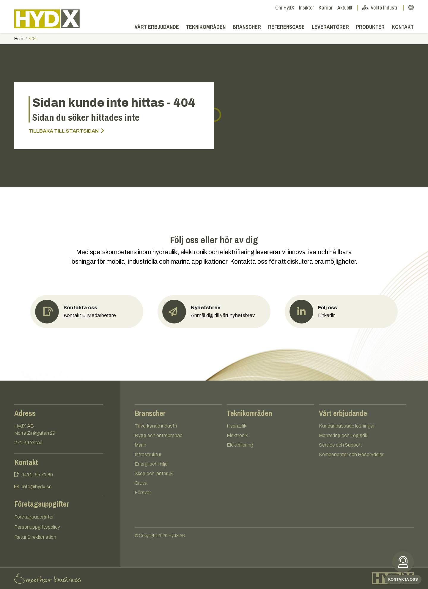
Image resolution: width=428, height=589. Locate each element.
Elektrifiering (240, 444)
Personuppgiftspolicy (37, 527)
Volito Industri (383, 7)
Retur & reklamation (35, 537)
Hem (18, 39)
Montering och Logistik (343, 435)
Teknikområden (206, 27)
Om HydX (284, 7)
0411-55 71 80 (37, 474)
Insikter (306, 7)
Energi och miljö (151, 464)
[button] (411, 8)
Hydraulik (236, 425)
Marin (140, 444)
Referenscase (286, 27)
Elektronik (237, 435)
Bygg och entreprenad (158, 435)
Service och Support (340, 444)
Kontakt (403, 27)
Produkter (370, 27)
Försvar (143, 492)
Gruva (141, 483)
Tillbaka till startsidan (66, 131)
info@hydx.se (37, 486)
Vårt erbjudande (157, 27)
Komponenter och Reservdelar (351, 454)
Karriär (326, 7)
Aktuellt (347, 7)
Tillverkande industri (156, 425)
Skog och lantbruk (154, 473)
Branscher (247, 27)
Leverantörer (330, 27)
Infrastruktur (148, 454)
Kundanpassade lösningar (347, 425)
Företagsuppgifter (34, 516)
